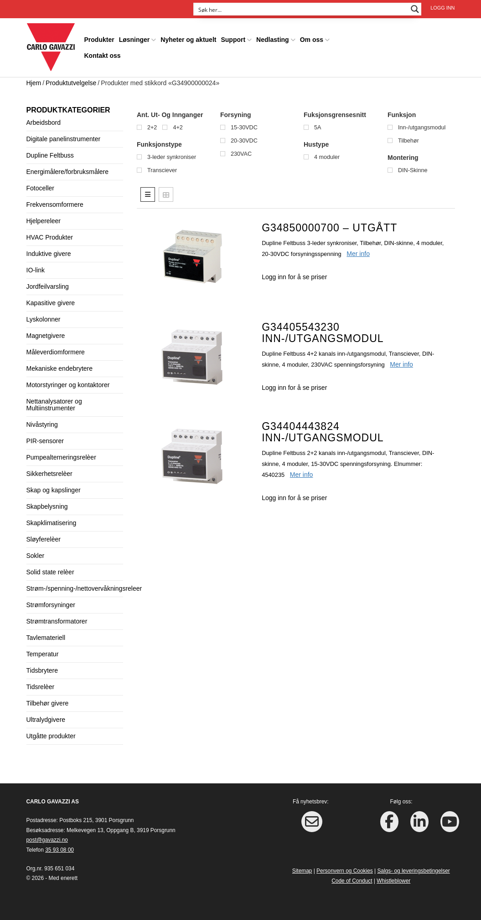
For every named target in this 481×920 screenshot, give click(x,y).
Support (233, 39)
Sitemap (302, 871)
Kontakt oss (102, 55)
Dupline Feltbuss (50, 155)
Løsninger (134, 39)
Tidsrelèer (40, 686)
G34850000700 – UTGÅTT (329, 228)
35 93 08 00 (59, 850)
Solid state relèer (50, 572)
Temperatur (42, 654)
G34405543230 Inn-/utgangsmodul (322, 332)
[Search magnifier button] (415, 9)
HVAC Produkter (49, 237)
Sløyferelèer (43, 539)
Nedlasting (272, 39)
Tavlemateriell (46, 637)
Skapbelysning (47, 506)
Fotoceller (40, 188)
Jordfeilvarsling (47, 286)
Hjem (33, 83)
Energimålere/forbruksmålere (67, 171)
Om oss (311, 39)
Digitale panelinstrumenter (63, 139)
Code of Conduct (351, 881)
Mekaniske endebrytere (59, 368)
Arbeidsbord (43, 122)
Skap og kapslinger (53, 490)
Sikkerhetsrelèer (49, 473)
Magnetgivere (45, 335)
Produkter (99, 39)
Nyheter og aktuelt (188, 39)
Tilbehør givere (47, 703)
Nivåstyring (42, 424)
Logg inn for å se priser (294, 277)
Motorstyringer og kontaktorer (68, 384)
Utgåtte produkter (51, 736)
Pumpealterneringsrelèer (61, 457)
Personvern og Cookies (344, 871)
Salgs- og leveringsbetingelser (413, 871)
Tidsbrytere (42, 670)
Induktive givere (48, 253)
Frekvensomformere (54, 204)
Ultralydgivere (46, 719)
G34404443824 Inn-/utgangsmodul (322, 432)
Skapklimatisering (51, 522)
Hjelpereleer (43, 221)
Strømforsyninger (50, 604)
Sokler (35, 555)
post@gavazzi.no (47, 840)
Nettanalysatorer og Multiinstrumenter (54, 405)
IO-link (35, 270)
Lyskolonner (43, 319)
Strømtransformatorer (57, 621)
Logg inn (442, 7)
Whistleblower (393, 881)
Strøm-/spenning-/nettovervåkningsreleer (84, 588)
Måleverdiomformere (55, 352)
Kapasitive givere (50, 303)
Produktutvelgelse (71, 83)
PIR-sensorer (45, 441)
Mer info (358, 253)
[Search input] (301, 9)
